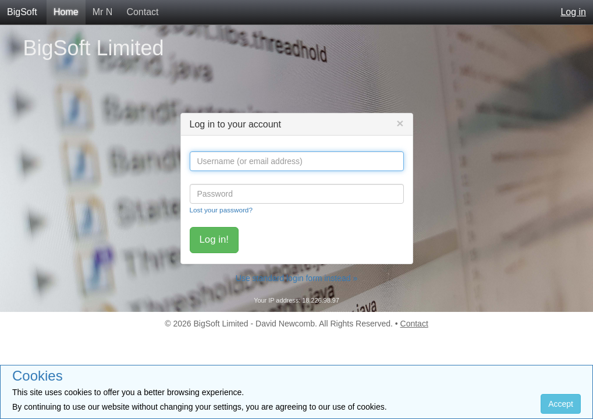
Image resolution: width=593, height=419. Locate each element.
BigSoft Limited (93, 48)
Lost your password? (221, 210)
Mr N (103, 12)
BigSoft (22, 12)
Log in (573, 12)
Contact (142, 12)
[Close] (399, 123)
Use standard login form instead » (296, 278)
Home (66, 12)
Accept (560, 404)
